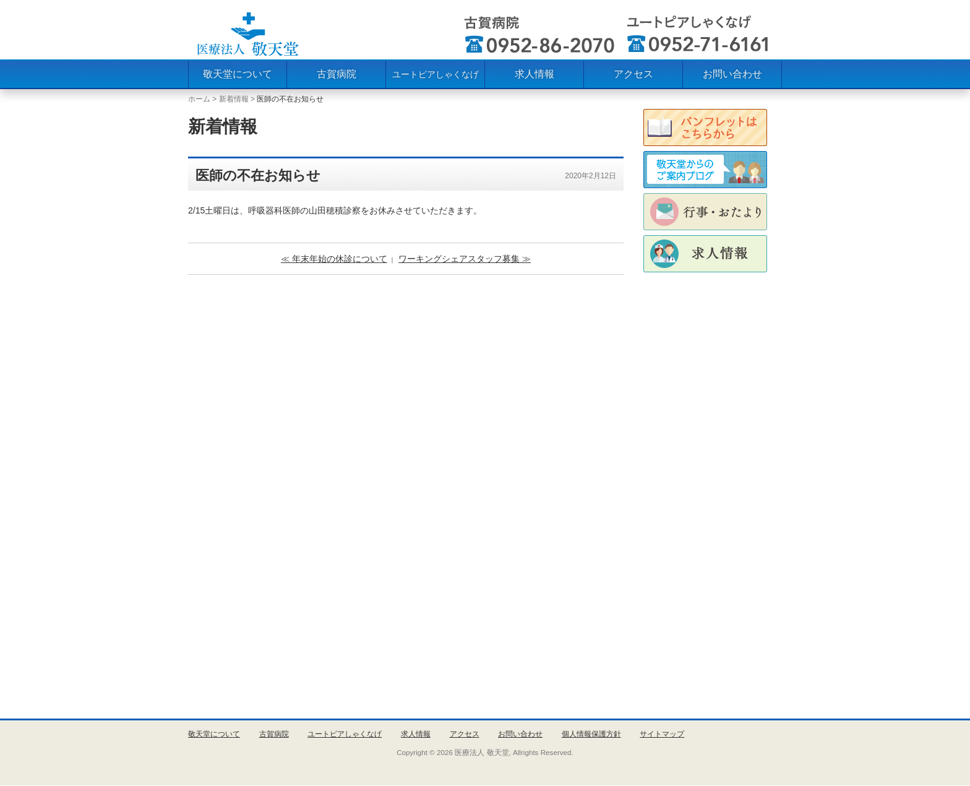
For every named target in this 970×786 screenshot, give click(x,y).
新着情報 (234, 99)
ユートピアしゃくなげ (435, 74)
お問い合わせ (732, 74)
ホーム (199, 99)
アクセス (633, 74)
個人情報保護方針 (591, 734)
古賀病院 (336, 74)
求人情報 (534, 74)
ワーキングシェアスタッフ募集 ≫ (464, 259)
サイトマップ (662, 734)
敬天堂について (237, 74)
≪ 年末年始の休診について (334, 259)
